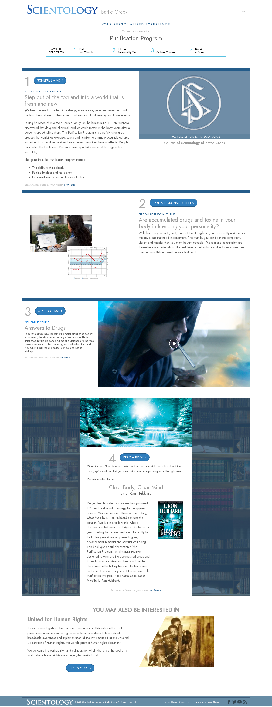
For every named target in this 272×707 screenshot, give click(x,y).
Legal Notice (213, 702)
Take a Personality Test (128, 51)
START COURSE (49, 311)
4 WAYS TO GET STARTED (56, 50)
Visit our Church (87, 51)
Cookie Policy (185, 702)
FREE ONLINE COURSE (37, 322)
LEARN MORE (78, 668)
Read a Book (199, 51)
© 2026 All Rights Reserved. (105, 702)
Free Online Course (166, 51)
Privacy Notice (170, 702)
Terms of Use (199, 702)
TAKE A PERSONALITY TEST (172, 203)
